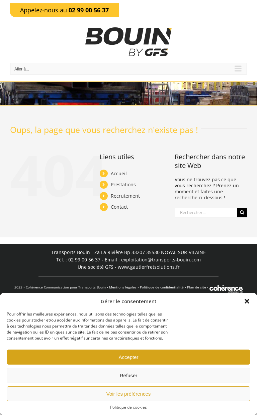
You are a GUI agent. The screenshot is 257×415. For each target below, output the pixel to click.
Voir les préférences (128, 394)
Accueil (119, 173)
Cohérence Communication (47, 287)
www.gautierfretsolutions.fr (149, 267)
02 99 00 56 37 (89, 10)
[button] (247, 301)
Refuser (129, 375)
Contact (119, 207)
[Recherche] (242, 212)
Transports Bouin (92, 287)
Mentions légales (123, 287)
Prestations (123, 184)
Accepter (128, 357)
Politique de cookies (128, 407)
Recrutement (125, 196)
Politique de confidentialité (162, 287)
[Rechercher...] (206, 212)
